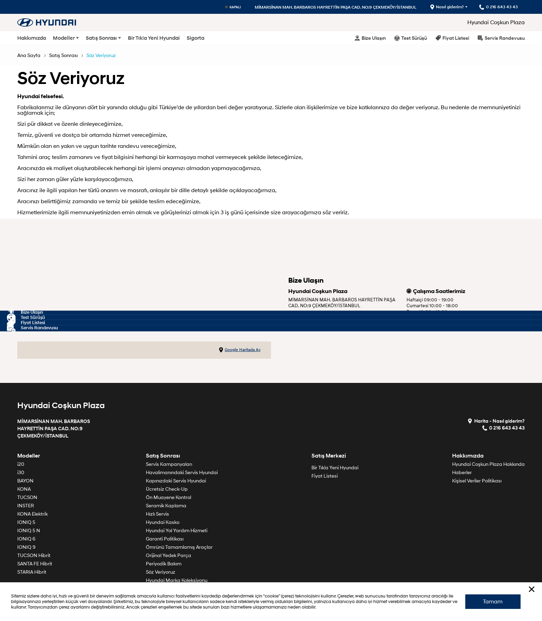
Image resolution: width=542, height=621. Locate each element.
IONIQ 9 (26, 547)
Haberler (462, 473)
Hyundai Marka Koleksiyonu (176, 580)
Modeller (64, 38)
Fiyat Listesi (452, 38)
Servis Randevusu (501, 38)
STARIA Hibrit (31, 572)
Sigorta (195, 38)
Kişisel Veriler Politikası (477, 481)
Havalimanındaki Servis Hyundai (182, 473)
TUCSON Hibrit (33, 555)
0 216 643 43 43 (307, 323)
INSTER (25, 506)
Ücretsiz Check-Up (167, 489)
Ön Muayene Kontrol (168, 497)
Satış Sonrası (101, 38)
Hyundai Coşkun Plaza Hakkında (488, 464)
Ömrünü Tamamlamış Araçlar (179, 547)
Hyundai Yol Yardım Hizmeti (176, 531)
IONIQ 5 (26, 522)
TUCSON (27, 497)
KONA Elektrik (32, 514)
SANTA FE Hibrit (34, 564)
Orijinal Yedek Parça (168, 555)
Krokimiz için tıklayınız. (316, 315)
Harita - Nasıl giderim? (496, 421)
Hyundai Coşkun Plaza (496, 22)
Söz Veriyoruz (101, 55)
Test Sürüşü (410, 38)
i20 (20, 464)
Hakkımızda (31, 38)
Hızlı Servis (157, 514)
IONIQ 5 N (28, 531)
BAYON (25, 481)
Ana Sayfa (28, 55)
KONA (24, 489)
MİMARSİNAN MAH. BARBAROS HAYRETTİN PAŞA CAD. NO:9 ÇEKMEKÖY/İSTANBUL (335, 7)
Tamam (493, 601)
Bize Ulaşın (370, 38)
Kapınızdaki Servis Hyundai (176, 481)
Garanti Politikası (165, 539)
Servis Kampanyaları (169, 464)
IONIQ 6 (26, 539)
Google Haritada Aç (240, 350)
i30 (20, 473)
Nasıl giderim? (447, 7)
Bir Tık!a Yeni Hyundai (154, 38)
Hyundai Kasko (162, 522)
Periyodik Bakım (163, 564)
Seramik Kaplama (166, 506)
